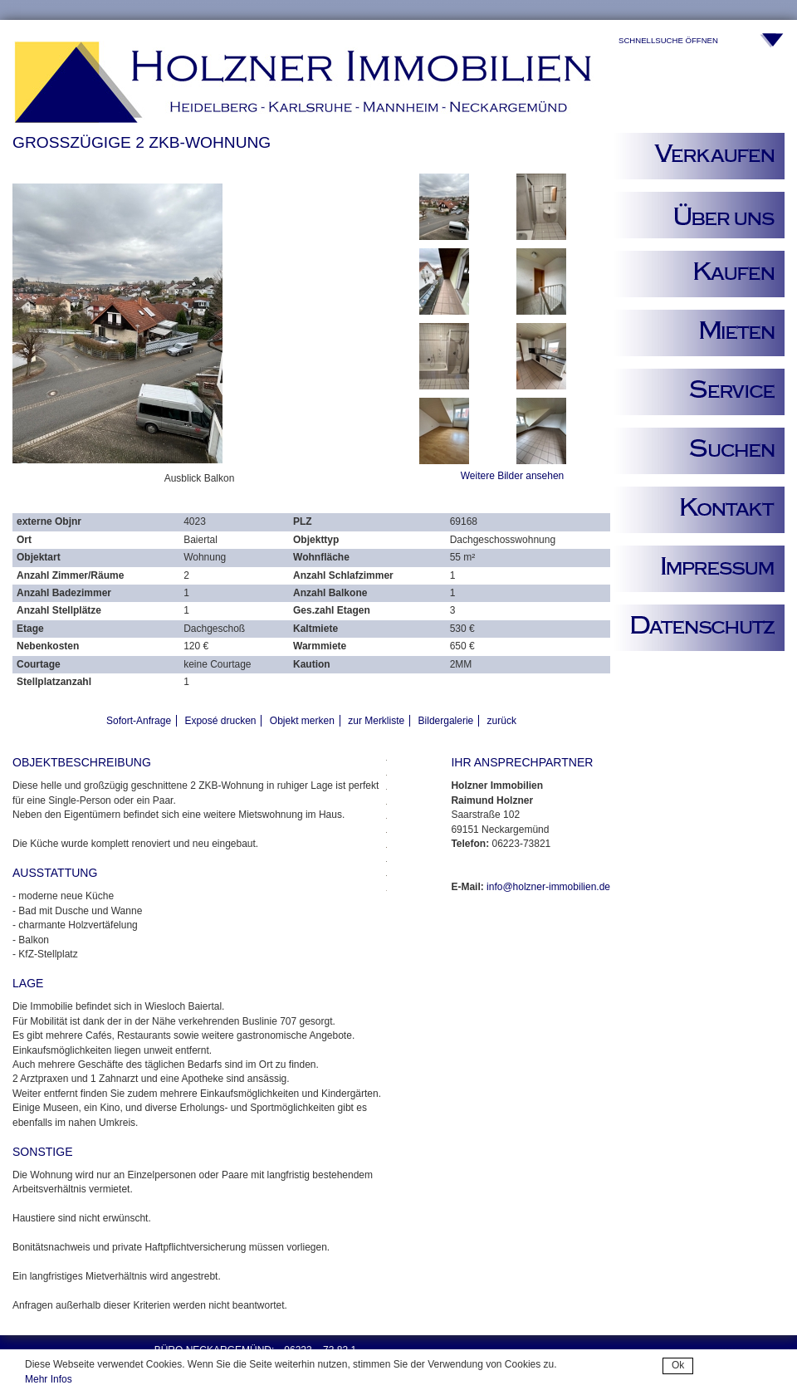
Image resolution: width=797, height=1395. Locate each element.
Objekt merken (302, 721)
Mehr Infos (48, 1379)
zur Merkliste (376, 721)
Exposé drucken (220, 721)
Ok (678, 1365)
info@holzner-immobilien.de (548, 887)
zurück (501, 721)
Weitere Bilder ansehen (513, 476)
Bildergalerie (446, 721)
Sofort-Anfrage (138, 721)
